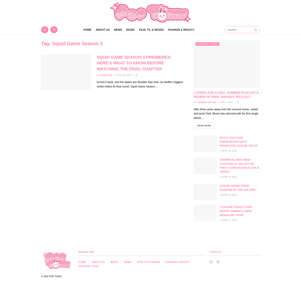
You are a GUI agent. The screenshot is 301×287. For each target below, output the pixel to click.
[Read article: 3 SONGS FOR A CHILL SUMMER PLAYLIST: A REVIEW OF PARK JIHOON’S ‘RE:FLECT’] (227, 64)
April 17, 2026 (228, 220)
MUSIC (130, 29)
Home (88, 29)
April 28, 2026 (228, 151)
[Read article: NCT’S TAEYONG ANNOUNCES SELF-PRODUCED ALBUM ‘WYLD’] (205, 144)
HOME (82, 262)
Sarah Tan (106, 75)
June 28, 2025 (123, 75)
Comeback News (207, 44)
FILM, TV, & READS (151, 29)
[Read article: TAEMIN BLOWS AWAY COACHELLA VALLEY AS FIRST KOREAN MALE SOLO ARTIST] (205, 166)
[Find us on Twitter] (54, 30)
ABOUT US (103, 29)
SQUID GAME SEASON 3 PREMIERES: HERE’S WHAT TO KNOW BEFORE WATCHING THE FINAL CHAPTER (134, 63)
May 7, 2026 (225, 102)
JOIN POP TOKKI (89, 266)
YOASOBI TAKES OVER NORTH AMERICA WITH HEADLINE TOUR (236, 211)
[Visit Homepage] (150, 12)
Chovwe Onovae (206, 102)
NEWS (118, 29)
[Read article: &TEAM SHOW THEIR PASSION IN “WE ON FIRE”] (205, 192)
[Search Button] (256, 29)
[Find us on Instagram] (44, 30)
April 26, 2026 (228, 177)
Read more (206, 125)
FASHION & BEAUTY (181, 29)
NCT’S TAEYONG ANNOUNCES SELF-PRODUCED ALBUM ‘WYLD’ (239, 141)
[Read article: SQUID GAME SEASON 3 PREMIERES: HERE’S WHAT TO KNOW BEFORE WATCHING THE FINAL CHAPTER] (66, 72)
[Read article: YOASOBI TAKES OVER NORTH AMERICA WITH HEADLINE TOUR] (205, 213)
